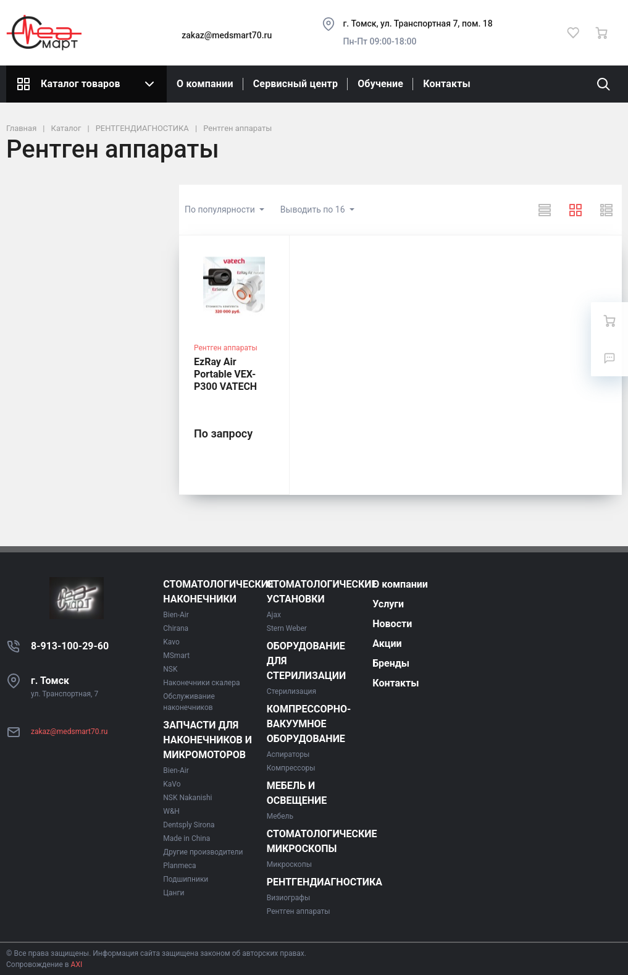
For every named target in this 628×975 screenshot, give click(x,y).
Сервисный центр (295, 84)
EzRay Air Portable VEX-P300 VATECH (225, 374)
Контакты (447, 84)
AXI (76, 964)
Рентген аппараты (225, 348)
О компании (205, 84)
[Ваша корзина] (601, 32)
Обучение (380, 84)
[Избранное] (573, 32)
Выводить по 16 (313, 209)
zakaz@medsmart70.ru (227, 35)
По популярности (221, 209)
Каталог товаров (86, 84)
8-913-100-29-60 (70, 646)
